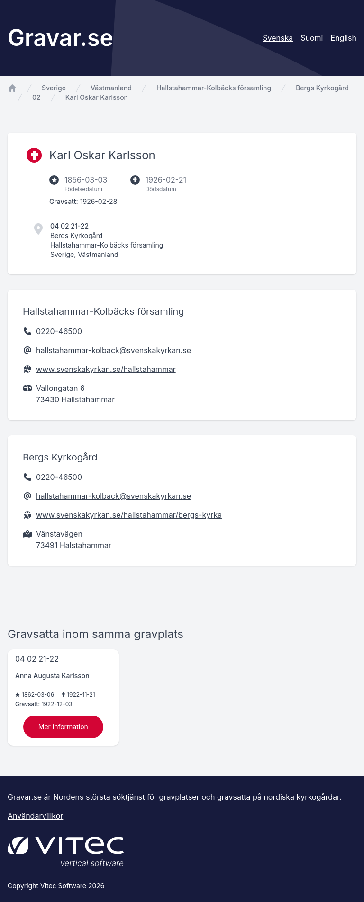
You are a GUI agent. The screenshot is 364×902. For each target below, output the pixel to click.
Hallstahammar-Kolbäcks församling (213, 88)
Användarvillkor (35, 816)
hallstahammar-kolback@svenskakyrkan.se (113, 350)
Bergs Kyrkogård (322, 88)
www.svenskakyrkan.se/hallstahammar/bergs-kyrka (129, 515)
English (343, 38)
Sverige (54, 88)
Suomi (311, 38)
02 (36, 97)
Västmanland (111, 88)
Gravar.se (60, 38)
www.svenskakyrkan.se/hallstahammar (106, 369)
